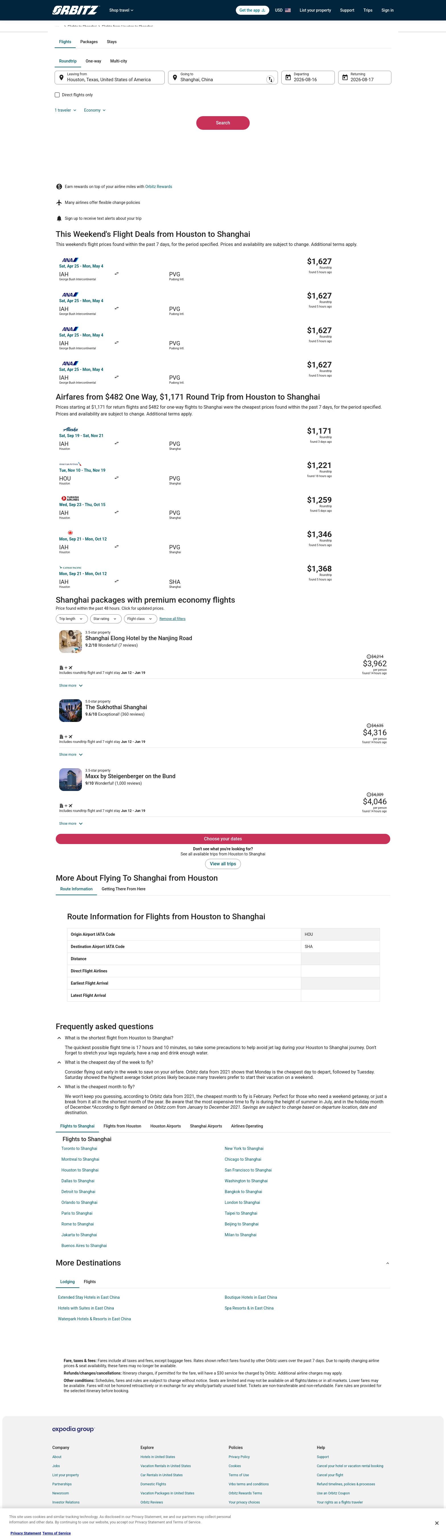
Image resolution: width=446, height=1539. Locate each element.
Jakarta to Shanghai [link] (79, 1196)
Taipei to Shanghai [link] (241, 1174)
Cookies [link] (235, 1427)
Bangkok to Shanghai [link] (243, 1152)
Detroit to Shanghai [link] (78, 1152)
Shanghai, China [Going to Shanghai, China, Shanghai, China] (200, 140)
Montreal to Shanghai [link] (80, 1120)
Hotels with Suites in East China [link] (86, 1269)
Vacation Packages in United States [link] (167, 1454)
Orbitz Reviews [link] (152, 1463)
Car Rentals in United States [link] (162, 1436)
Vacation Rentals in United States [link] (166, 1427)
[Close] (437, 1523)
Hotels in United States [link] (158, 1418)
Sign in (387, 10)
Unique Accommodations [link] (160, 1491)
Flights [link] (79, 28)
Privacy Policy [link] (239, 1418)
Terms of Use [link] (239, 1436)
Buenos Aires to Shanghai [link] (84, 1206)
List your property (315, 10)
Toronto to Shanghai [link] (79, 1109)
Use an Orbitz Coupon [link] (333, 1454)
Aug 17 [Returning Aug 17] (350, 140)
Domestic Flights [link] (153, 1445)
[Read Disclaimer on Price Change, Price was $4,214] (349, 514)
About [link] (56, 1418)
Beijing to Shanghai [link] (242, 1185)
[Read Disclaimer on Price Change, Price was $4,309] (349, 716)
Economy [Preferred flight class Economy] (361, 122)
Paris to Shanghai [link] (76, 1174)
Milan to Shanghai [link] (241, 1196)
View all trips (223, 825)
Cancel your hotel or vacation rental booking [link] (350, 1427)
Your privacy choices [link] (244, 1463)
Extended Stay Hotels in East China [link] (89, 1258)
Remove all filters (173, 498)
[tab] (200, 103)
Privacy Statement (26, 1533)
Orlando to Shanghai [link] (79, 1163)
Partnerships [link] (62, 1445)
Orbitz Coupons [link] (152, 1473)
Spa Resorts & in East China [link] (249, 1269)
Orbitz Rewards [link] (63, 1482)
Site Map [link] (59, 1473)
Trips (368, 10)
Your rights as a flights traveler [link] (340, 1463)
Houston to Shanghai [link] (79, 1131)
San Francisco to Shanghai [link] (248, 1131)
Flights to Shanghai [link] (117, 28)
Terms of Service (56, 1533)
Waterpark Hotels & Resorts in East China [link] (94, 1280)
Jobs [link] (56, 1427)
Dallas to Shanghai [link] (77, 1142)
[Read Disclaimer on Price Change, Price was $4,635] (349, 615)
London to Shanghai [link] (242, 1163)
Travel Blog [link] (149, 1500)
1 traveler (332, 122)
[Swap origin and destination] (171, 138)
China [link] (94, 28)
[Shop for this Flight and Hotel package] (305, 554)
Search (223, 174)
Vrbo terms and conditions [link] (249, 1445)
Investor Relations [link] (66, 1463)
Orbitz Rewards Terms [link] (245, 1454)
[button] (223, 1224)
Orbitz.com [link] (60, 28)
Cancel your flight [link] (330, 1436)
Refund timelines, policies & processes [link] (346, 1445)
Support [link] (323, 1418)
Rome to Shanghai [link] (77, 1185)
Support (347, 10)
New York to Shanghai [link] (244, 1109)
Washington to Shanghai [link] (246, 1142)
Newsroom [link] (60, 1454)
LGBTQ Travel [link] (151, 1482)
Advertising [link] (60, 1491)
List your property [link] (65, 1436)
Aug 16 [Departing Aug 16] (297, 140)
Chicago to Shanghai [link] (243, 1120)
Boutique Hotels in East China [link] (251, 1258)
